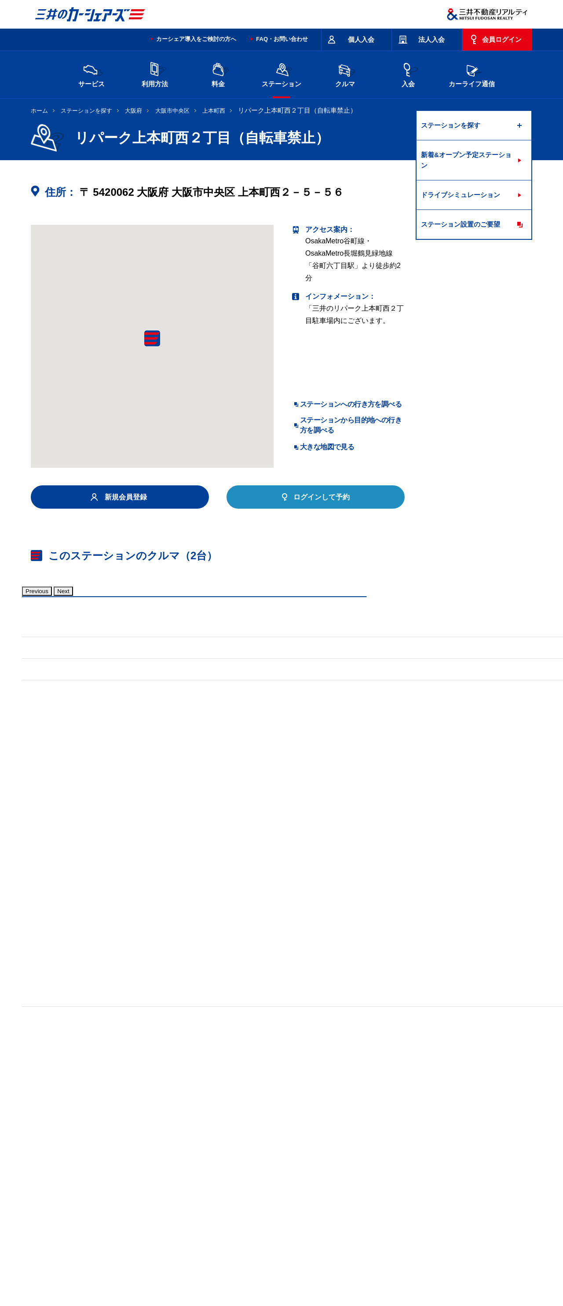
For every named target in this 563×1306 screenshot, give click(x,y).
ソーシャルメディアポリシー (166, 1278)
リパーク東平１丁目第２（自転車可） (90, 1047)
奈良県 (407, 1173)
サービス (91, 74)
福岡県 (149, 1187)
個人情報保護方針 (269, 1268)
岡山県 (112, 1187)
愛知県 (260, 1173)
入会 (408, 74)
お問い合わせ (49, 1232)
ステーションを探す (86, 110)
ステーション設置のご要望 (460, 224)
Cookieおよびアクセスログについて (464, 1268)
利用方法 (155, 74)
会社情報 (142, 1268)
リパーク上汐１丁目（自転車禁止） (87, 1065)
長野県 (186, 1173)
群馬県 (260, 1159)
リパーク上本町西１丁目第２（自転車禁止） (234, 1047)
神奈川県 (410, 1159)
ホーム (39, 110)
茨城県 (186, 1159)
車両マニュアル (158, 861)
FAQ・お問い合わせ (282, 39)
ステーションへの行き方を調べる (351, 404)
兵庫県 (371, 1173)
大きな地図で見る (327, 447)
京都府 (297, 1173)
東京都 (371, 1159)
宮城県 (149, 1159)
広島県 (444, 1173)
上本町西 (213, 110)
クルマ (345, 74)
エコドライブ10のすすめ (392, 1232)
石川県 (149, 1173)
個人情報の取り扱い (387, 1268)
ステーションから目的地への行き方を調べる (351, 424)
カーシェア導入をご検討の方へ (196, 39)
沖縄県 (223, 1187)
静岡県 (223, 1173)
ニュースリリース (216, 1268)
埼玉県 (297, 1159)
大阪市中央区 (172, 110)
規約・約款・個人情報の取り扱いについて (179, 1232)
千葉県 (334, 1159)
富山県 (112, 1173)
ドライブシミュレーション (460, 194)
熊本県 (186, 1187)
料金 (218, 74)
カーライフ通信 (472, 74)
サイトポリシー (94, 1232)
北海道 (112, 1159)
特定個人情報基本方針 (327, 1268)
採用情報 (174, 1268)
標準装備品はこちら (70, 861)
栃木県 (223, 1159)
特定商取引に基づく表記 (277, 1232)
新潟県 (444, 1159)
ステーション (281, 74)
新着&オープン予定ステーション (466, 160)
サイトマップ (335, 1232)
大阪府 (133, 110)
